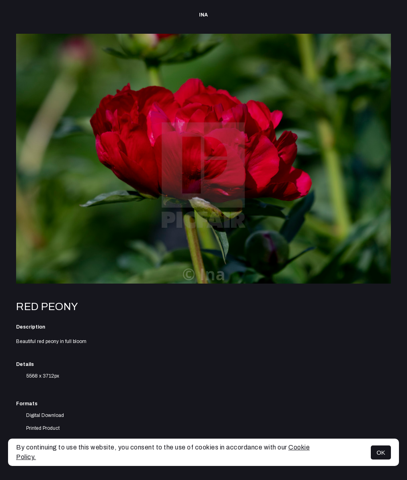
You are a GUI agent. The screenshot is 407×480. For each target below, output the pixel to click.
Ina (203, 15)
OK (380, 452)
